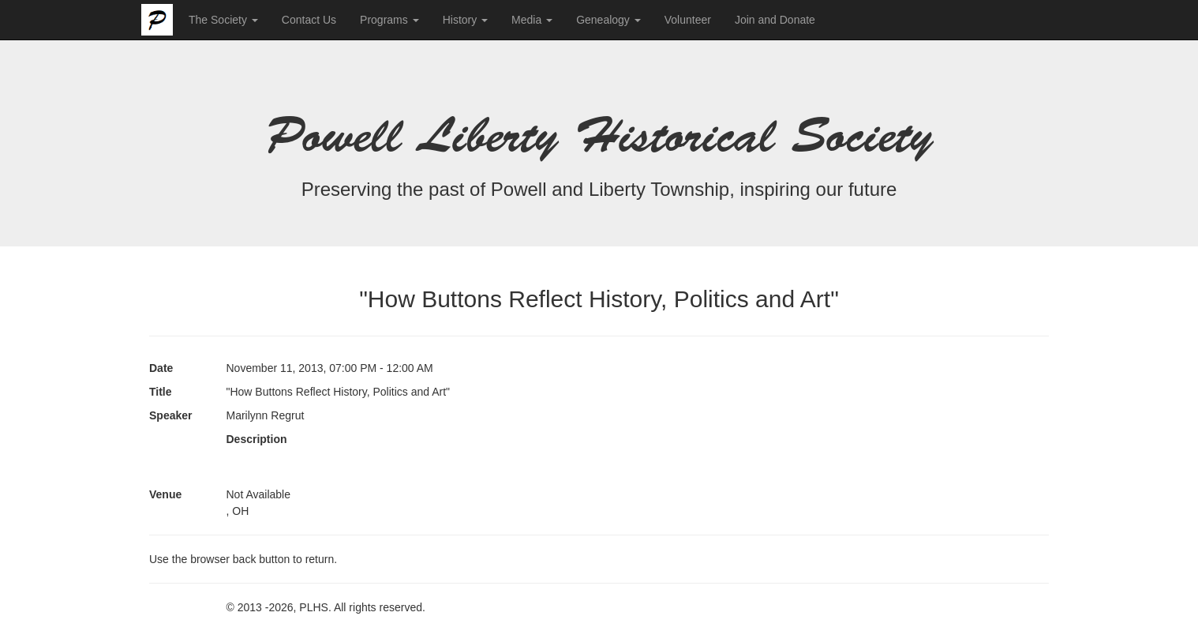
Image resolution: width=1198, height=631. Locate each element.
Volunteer (688, 19)
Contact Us (309, 19)
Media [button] (531, 19)
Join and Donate (775, 19)
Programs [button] (389, 19)
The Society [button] (223, 19)
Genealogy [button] (608, 19)
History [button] (465, 19)
